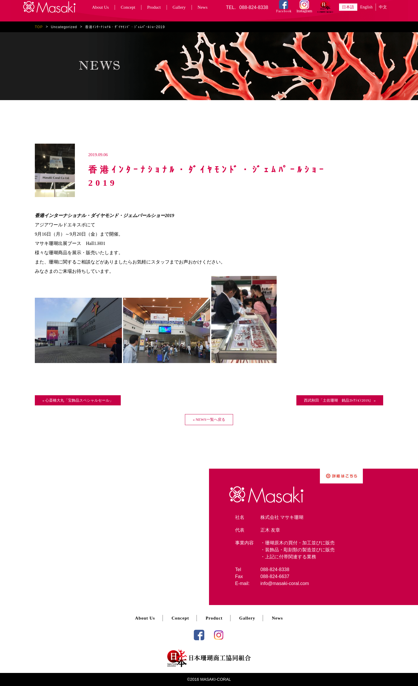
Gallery (179, 7)
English (366, 7)
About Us (100, 7)
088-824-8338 (253, 7)
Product (154, 7)
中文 (383, 7)
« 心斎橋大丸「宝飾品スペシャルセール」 (77, 400)
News (203, 7)
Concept (128, 7)
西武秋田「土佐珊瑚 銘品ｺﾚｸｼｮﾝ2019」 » (340, 400)
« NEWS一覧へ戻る (209, 419)
